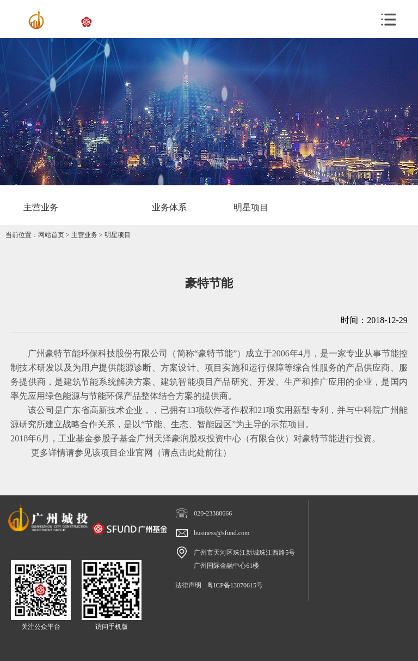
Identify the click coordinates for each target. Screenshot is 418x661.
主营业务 (84, 235)
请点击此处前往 (192, 452)
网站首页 (51, 235)
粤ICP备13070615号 (235, 585)
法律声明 (188, 585)
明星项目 (117, 235)
